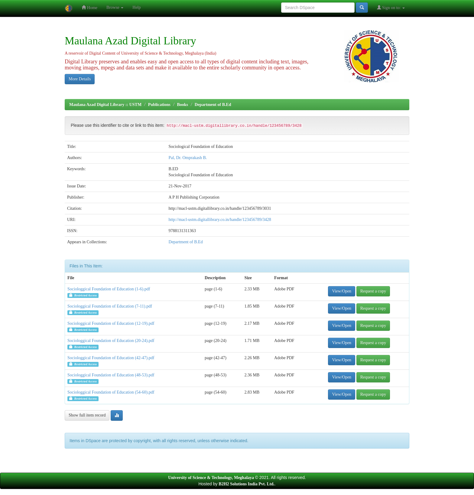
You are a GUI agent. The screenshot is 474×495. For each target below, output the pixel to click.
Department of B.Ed (213, 104)
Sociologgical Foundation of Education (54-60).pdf (110, 392)
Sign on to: (391, 7)
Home (89, 7)
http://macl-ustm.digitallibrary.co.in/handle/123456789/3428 (220, 219)
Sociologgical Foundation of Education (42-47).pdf (110, 358)
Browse (114, 7)
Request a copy (373, 291)
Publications (159, 104)
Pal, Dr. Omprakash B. (188, 157)
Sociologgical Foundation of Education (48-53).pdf (110, 375)
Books (182, 104)
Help (136, 7)
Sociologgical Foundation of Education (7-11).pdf (109, 306)
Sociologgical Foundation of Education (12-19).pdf (110, 323)
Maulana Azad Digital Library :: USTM (105, 104)
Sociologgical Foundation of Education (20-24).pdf (110, 340)
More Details (80, 79)
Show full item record (87, 415)
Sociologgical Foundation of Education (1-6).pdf (108, 289)
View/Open (341, 291)
